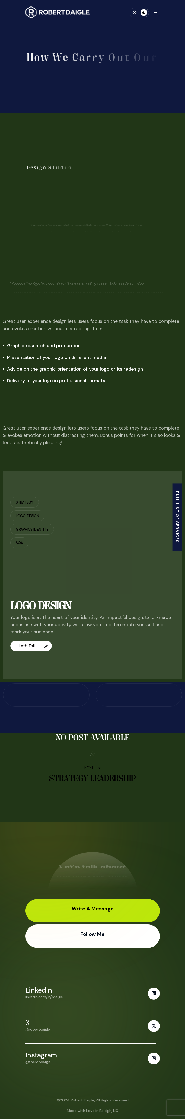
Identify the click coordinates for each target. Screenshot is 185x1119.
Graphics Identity (32, 529)
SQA (19, 542)
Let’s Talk (33, 645)
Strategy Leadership (92, 778)
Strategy (24, 502)
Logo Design (27, 515)
